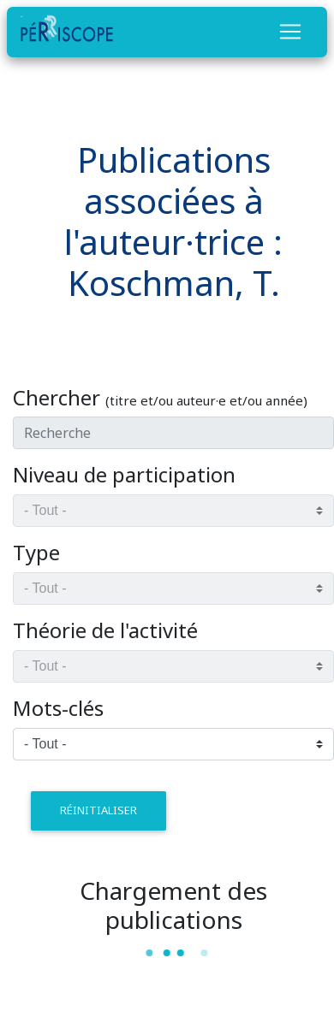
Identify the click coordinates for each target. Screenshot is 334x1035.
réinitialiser (98, 810)
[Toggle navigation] (290, 31)
